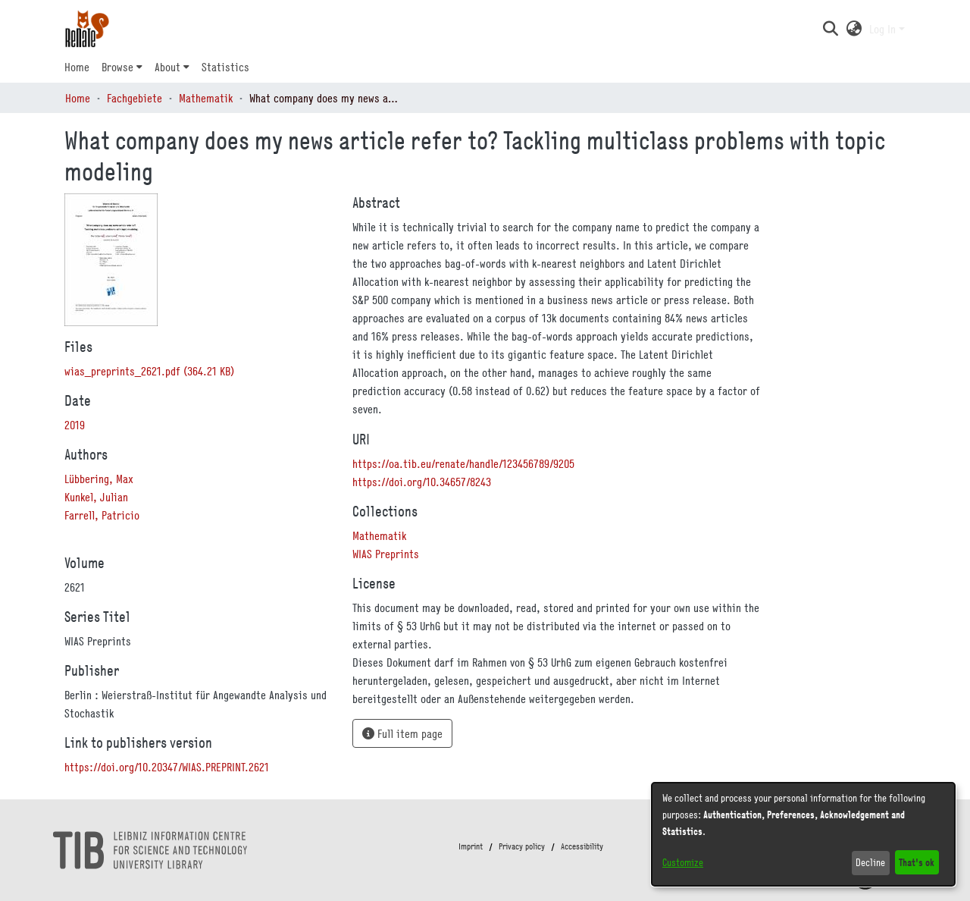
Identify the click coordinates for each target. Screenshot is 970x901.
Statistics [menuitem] (225, 67)
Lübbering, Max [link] (98, 478)
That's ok (916, 861)
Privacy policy (522, 846)
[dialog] (803, 834)
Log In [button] (884, 29)
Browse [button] (117, 67)
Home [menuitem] (76, 67)
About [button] (167, 67)
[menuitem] (122, 67)
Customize (682, 862)
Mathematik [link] (206, 98)
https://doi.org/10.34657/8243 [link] (421, 481)
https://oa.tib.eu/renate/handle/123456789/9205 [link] (463, 463)
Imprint (470, 846)
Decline (870, 862)
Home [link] (77, 98)
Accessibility (582, 846)
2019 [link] (74, 425)
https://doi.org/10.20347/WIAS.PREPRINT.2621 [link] (166, 767)
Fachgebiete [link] (134, 98)
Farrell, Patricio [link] (101, 515)
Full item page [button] (402, 733)
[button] (830, 29)
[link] (149, 371)
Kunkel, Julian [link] (96, 497)
